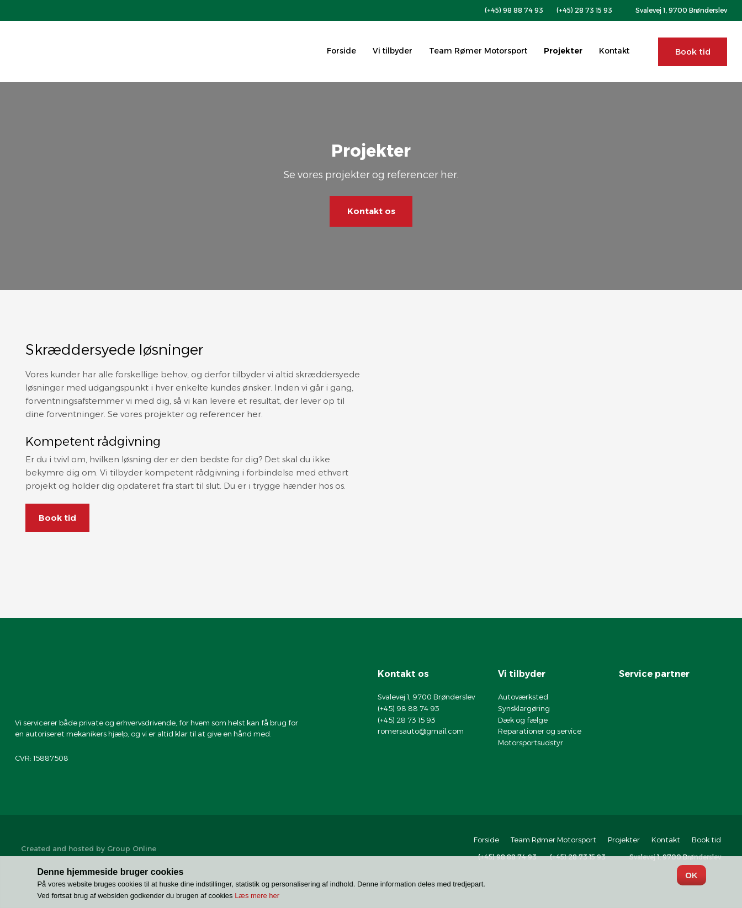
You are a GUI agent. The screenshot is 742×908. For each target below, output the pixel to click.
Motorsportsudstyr (530, 742)
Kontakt (614, 51)
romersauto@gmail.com (421, 731)
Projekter (563, 51)
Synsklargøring (524, 708)
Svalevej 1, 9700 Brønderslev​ (681, 10)
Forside (341, 51)
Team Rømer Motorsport (478, 51)
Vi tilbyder (392, 51)
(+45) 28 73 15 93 (407, 719)
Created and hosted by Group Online (88, 848)
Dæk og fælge (523, 719)
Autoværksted (523, 696)
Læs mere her (257, 895)
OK (691, 875)
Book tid (706, 839)
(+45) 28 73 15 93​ (584, 10)
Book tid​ (57, 517)
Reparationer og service (539, 731)
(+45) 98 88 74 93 (514, 10)
